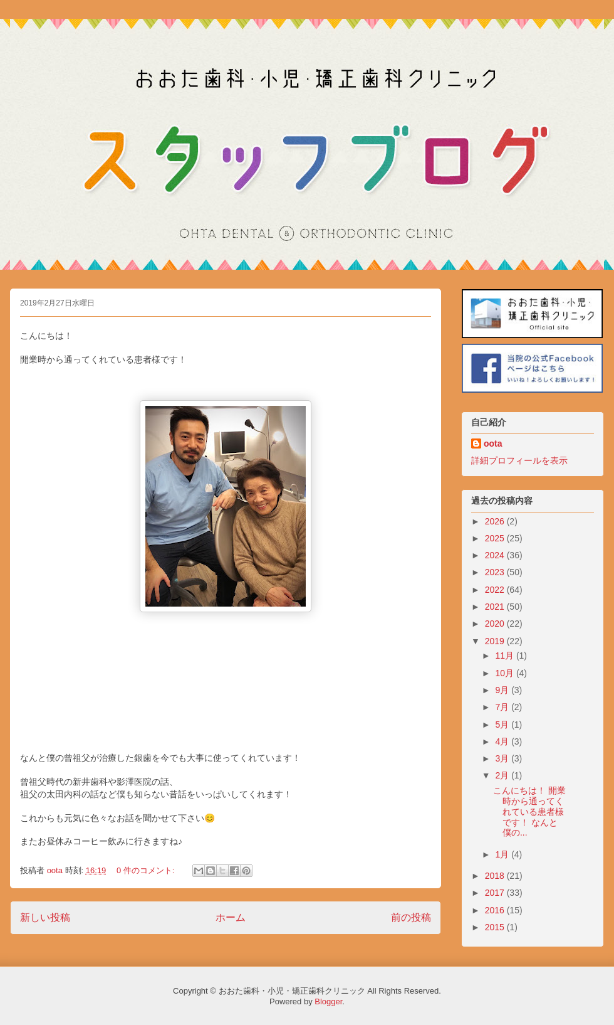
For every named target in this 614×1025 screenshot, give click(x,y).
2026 (496, 521)
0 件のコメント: (147, 870)
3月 (503, 758)
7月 (503, 707)
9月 (503, 690)
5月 (503, 725)
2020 (496, 624)
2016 (496, 910)
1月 (503, 854)
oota (493, 443)
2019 (496, 641)
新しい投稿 (45, 917)
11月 (505, 656)
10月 (505, 673)
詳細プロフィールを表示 (519, 460)
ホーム (231, 917)
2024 (496, 555)
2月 (503, 775)
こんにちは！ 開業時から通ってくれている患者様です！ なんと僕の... (529, 811)
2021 (496, 607)
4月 (503, 741)
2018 (496, 876)
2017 (496, 893)
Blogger (328, 1001)
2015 (496, 927)
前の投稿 (411, 917)
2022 (496, 590)
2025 (496, 538)
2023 (496, 572)
